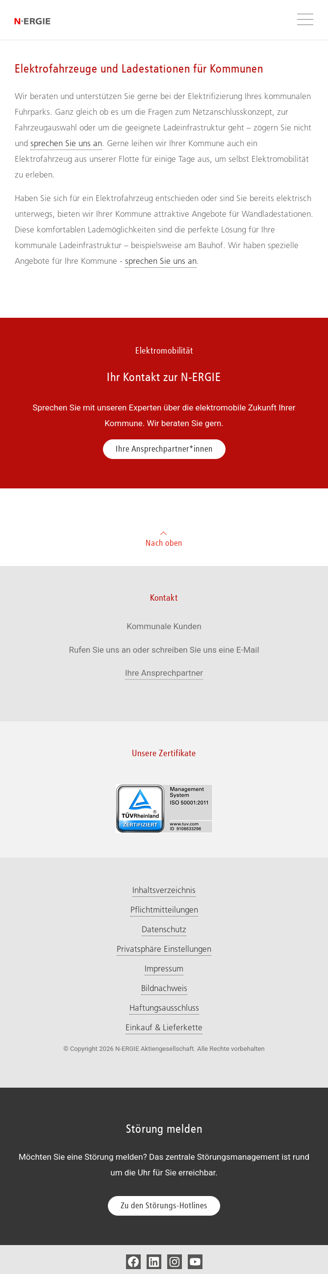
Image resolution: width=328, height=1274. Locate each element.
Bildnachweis (164, 988)
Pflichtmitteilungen (164, 910)
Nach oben (164, 538)
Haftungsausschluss (164, 1008)
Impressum (164, 968)
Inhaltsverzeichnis (164, 890)
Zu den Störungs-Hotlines (164, 1205)
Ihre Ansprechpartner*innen (164, 449)
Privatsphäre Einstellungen (164, 949)
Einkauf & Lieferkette (164, 1027)
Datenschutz (164, 929)
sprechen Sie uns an (66, 143)
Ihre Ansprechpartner (164, 673)
